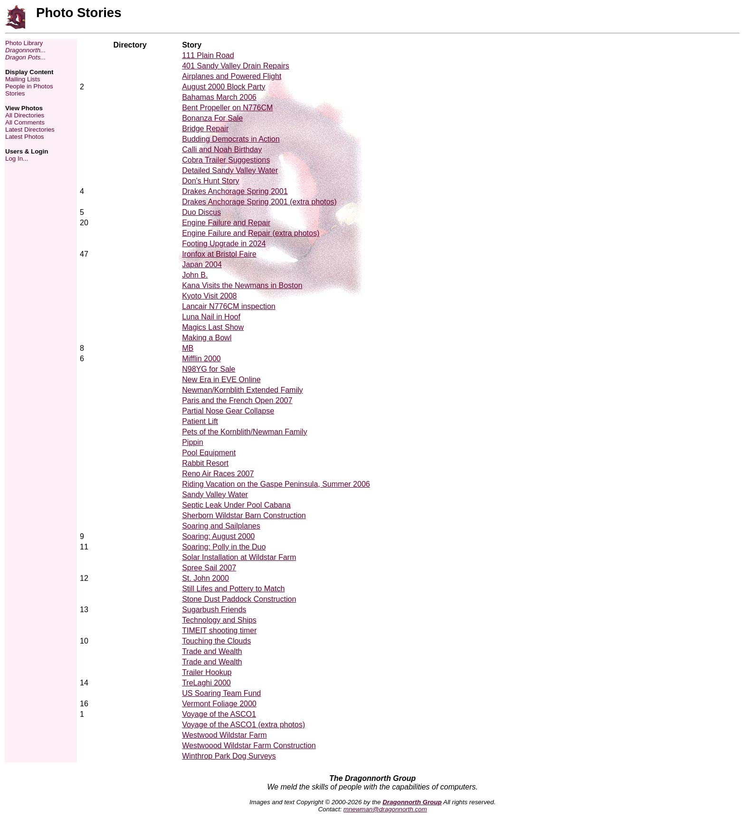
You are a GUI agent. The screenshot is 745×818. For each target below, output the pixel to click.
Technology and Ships (219, 620)
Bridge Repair (205, 129)
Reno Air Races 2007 (218, 474)
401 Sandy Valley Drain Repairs (235, 66)
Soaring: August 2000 (218, 536)
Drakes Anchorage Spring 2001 (234, 191)
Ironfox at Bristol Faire (219, 254)
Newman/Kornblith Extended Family (242, 390)
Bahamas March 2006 (219, 97)
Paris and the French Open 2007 (237, 400)
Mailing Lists (22, 79)
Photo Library (24, 43)
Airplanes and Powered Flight (231, 76)
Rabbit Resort (205, 463)
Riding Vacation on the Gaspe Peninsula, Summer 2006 (276, 484)
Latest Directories (30, 129)
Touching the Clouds (216, 641)
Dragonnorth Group (411, 802)
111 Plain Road (208, 55)
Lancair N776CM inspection (229, 306)
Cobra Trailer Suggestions (226, 160)
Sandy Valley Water (215, 495)
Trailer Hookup (206, 672)
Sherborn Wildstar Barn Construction (244, 515)
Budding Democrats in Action (230, 139)
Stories (15, 93)
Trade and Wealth (212, 651)
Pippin (192, 442)
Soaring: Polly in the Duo (224, 547)
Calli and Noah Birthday (222, 149)
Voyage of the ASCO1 (219, 714)
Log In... (16, 158)
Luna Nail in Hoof (211, 317)
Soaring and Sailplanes (221, 526)
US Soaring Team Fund (221, 693)
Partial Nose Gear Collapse (228, 411)
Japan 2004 (202, 264)
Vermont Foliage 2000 (219, 704)
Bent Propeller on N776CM (227, 108)
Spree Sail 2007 (209, 568)
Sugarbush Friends (214, 610)
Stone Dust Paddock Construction (239, 599)
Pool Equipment (209, 453)
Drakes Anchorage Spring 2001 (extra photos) (259, 202)
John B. (195, 275)
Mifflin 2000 (201, 359)
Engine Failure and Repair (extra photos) (250, 233)
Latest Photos (24, 136)
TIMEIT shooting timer (219, 630)
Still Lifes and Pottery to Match (233, 589)
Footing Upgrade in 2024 (224, 244)
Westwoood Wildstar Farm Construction (249, 745)
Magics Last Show (213, 327)
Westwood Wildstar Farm (224, 735)
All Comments (25, 122)
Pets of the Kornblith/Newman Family (244, 432)
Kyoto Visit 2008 (209, 296)
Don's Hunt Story (210, 181)
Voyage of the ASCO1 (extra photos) (243, 725)
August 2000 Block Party (223, 87)
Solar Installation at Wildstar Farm (239, 557)
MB (187, 348)
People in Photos (29, 86)
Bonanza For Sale (212, 118)
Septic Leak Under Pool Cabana (236, 505)
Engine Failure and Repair (226, 223)
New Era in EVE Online (221, 379)
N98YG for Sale (208, 369)
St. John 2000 (205, 578)
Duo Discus (201, 212)
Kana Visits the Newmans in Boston (242, 285)
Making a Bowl (206, 338)
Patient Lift (200, 421)
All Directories (24, 115)
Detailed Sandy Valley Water (230, 170)
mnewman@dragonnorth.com (385, 809)
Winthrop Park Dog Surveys (229, 756)
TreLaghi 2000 (206, 683)
